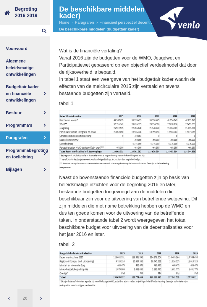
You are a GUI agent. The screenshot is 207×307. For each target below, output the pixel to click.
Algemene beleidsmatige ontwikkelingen (21, 68)
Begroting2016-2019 (26, 12)
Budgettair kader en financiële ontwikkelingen (22, 93)
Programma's (19, 125)
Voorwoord (17, 48)
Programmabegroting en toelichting (27, 153)
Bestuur (14, 112)
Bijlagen (14, 169)
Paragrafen (17, 137)
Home (64, 22)
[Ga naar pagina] (25, 298)
